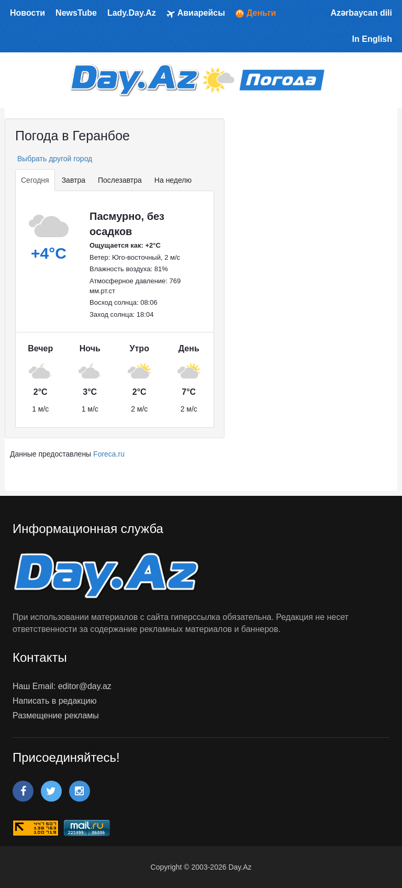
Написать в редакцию (54, 700)
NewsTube (76, 12)
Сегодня (35, 180)
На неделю (173, 180)
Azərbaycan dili (361, 12)
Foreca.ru (109, 454)
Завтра (73, 180)
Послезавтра (120, 180)
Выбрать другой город (53, 158)
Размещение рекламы (56, 715)
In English (372, 39)
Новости (27, 12)
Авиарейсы (195, 13)
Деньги (256, 13)
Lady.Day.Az (131, 12)
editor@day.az (84, 686)
